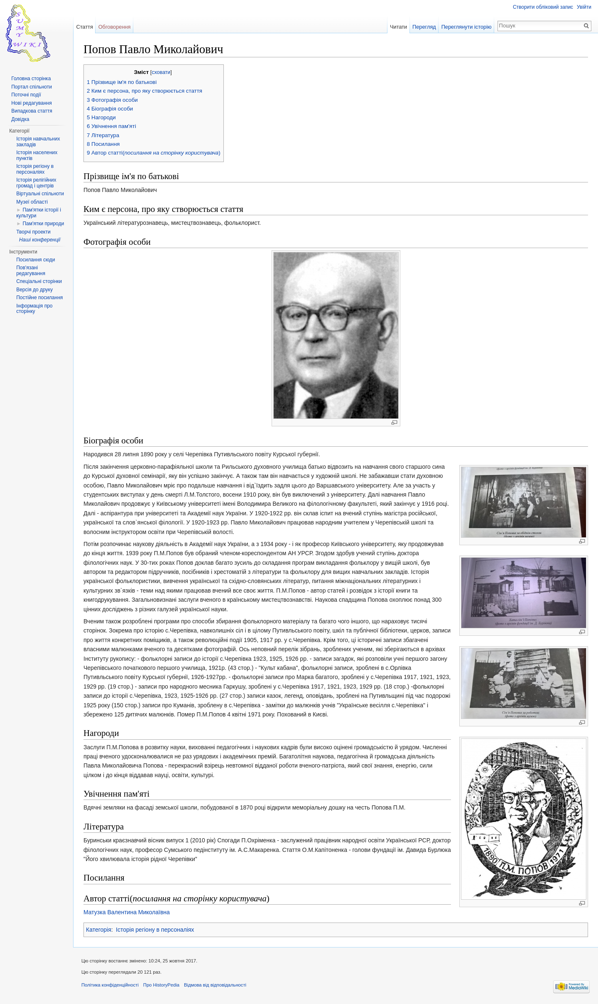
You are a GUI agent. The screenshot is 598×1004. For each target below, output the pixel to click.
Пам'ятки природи (43, 223)
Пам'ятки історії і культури (38, 213)
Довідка (20, 119)
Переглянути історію (466, 27)
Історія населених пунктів (36, 155)
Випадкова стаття (31, 111)
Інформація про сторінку (34, 309)
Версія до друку (34, 290)
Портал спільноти (31, 87)
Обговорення (114, 27)
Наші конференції (39, 240)
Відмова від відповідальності (215, 984)
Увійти (584, 7)
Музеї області (32, 202)
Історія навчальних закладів (38, 142)
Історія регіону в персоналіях (155, 929)
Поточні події (26, 95)
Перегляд (424, 27)
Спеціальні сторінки (39, 281)
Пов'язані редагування (30, 270)
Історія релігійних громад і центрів (36, 183)
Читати (398, 27)
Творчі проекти (33, 232)
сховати (161, 72)
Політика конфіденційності (110, 984)
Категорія (98, 929)
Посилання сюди (35, 260)
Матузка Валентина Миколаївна (126, 912)
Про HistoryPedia (161, 984)
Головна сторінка (31, 78)
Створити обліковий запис (543, 7)
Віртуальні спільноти (40, 194)
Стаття (84, 27)
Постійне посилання (39, 297)
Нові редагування (31, 103)
